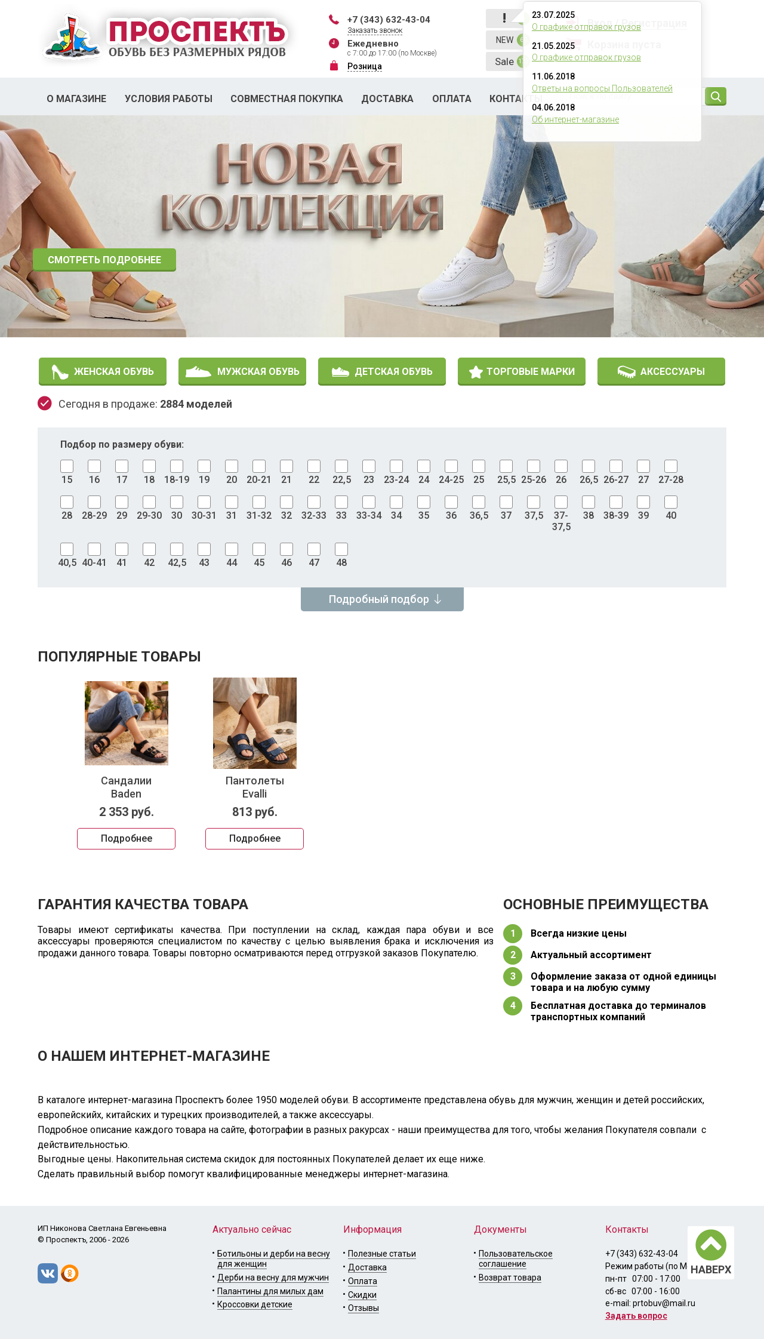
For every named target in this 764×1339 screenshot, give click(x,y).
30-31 (204, 515)
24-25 (451, 479)
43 (204, 562)
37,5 (534, 515)
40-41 (94, 562)
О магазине (76, 98)
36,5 (479, 515)
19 (204, 479)
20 (231, 479)
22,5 (341, 479)
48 (341, 562)
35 (423, 515)
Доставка (387, 98)
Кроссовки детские (254, 1304)
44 (231, 562)
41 (121, 562)
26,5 (589, 479)
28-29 (94, 515)
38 (588, 515)
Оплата (452, 98)
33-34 (368, 515)
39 (643, 515)
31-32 (259, 515)
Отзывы (363, 1308)
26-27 (616, 479)
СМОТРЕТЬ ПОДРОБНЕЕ (104, 260)
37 (506, 515)
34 (396, 515)
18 (149, 479)
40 (671, 515)
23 (368, 479)
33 (341, 515)
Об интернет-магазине (575, 119)
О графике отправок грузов (586, 27)
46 (286, 562)
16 (94, 479)
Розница (364, 66)
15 (66, 479)
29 (121, 515)
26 (561, 479)
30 (176, 515)
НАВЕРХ (711, 1269)
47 (314, 562)
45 (259, 562)
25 (478, 479)
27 (643, 479)
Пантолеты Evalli (255, 787)
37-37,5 (561, 521)
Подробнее (126, 838)
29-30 (149, 515)
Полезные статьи (382, 1253)
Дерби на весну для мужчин (273, 1277)
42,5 (177, 562)
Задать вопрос (636, 1315)
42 (149, 562)
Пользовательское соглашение (516, 1259)
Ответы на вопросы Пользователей (602, 88)
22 (314, 479)
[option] (382, 226)
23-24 (396, 479)
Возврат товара (510, 1277)
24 (423, 479)
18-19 (176, 479)
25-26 (533, 479)
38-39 (616, 515)
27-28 (670, 479)
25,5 (506, 479)
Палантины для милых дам (270, 1291)
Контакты (516, 98)
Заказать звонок (374, 30)
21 (286, 479)
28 (66, 515)
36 (451, 515)
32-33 (313, 515)
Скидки (362, 1295)
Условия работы (168, 98)
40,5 (67, 562)
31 (231, 515)
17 (121, 479)
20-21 (259, 479)
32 (286, 515)
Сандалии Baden (126, 787)
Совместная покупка (286, 98)
